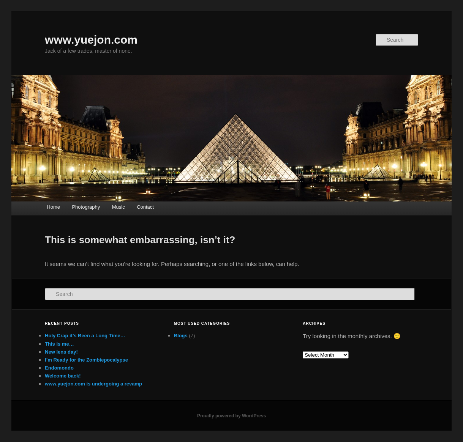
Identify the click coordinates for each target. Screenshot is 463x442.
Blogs (181, 335)
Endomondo (59, 368)
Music (118, 207)
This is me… (59, 344)
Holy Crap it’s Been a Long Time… (85, 335)
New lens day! (61, 352)
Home (53, 207)
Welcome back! (63, 376)
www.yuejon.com (91, 39)
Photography (86, 207)
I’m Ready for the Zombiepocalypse (86, 360)
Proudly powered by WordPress (231, 415)
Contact (145, 207)
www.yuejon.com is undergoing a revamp (93, 384)
